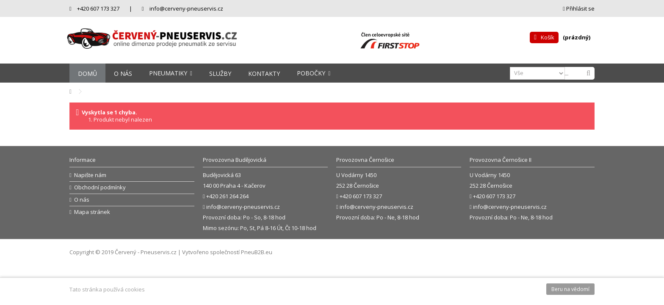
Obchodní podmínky (100, 187)
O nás (81, 199)
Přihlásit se (579, 8)
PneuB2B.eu (256, 252)
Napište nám (90, 175)
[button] (171, 73)
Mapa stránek (92, 212)
